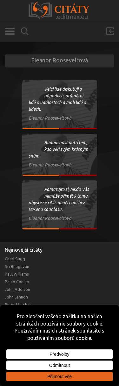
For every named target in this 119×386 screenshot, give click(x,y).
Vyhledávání (25, 31)
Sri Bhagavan (17, 266)
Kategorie (10, 31)
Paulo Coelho (17, 281)
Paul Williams (17, 274)
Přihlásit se (110, 31)
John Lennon (16, 297)
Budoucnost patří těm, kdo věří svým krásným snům (58, 149)
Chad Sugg (15, 258)
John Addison (17, 289)
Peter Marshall (18, 304)
